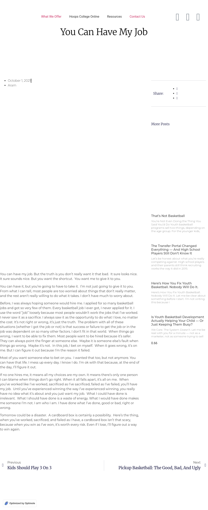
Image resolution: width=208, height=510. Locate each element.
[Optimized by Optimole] (19, 503)
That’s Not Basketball (168, 216)
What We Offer (51, 16)
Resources (114, 16)
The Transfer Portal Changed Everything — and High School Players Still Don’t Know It (175, 249)
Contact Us (137, 16)
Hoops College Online (84, 16)
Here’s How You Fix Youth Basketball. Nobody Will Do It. (174, 285)
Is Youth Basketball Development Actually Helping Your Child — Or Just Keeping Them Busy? (177, 320)
